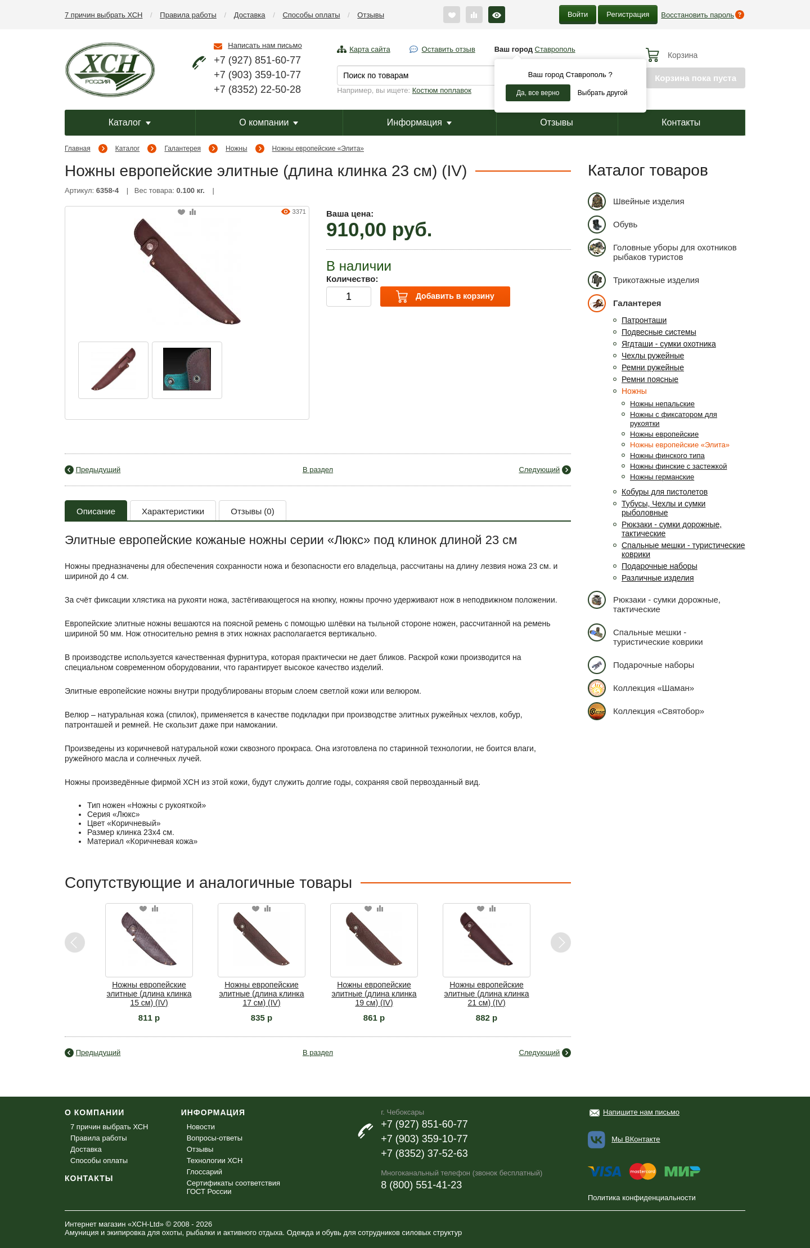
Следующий (539, 469)
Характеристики (173, 511)
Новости (201, 1127)
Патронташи (644, 320)
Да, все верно (538, 93)
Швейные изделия (636, 201)
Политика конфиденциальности (642, 1197)
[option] (113, 370)
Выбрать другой (603, 93)
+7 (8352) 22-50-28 (257, 89)
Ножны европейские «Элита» (318, 148)
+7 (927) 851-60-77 (257, 60)
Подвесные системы (659, 331)
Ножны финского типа (667, 455)
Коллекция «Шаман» (641, 688)
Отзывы (370, 15)
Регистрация (627, 14)
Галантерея (182, 148)
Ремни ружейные (653, 367)
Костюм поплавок (441, 90)
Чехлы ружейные (653, 355)
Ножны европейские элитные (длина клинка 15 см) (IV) (148, 993)
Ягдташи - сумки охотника (669, 343)
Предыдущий (98, 469)
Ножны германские (662, 477)
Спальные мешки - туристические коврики (645, 635)
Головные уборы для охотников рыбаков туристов (662, 250)
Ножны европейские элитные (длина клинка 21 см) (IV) (486, 993)
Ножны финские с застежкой (678, 466)
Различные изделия (658, 577)
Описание (95, 511)
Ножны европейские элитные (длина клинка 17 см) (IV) (261, 993)
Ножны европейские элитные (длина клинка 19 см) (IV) (373, 993)
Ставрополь (555, 49)
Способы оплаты (311, 15)
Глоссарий (204, 1172)
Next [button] (560, 942)
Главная (78, 148)
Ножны (236, 148)
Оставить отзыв (448, 49)
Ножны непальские (662, 403)
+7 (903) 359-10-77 (257, 74)
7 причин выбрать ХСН (103, 15)
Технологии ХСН (215, 1160)
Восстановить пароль (697, 15)
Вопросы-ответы (214, 1138)
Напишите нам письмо (641, 1112)
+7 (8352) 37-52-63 (424, 1153)
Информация (419, 122)
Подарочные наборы (660, 566)
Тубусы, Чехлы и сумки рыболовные (663, 508)
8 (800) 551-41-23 (421, 1185)
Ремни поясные (650, 379)
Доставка (250, 15)
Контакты (681, 122)
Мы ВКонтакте (635, 1139)
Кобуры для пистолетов (665, 491)
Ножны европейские (664, 434)
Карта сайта (369, 49)
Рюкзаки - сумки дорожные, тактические (654, 602)
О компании (268, 122)
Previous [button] (75, 942)
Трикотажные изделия (643, 280)
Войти (578, 14)
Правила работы (188, 15)
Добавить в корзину (445, 296)
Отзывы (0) (252, 511)
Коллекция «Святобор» (646, 711)
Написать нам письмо (265, 45)
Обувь (612, 224)
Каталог (130, 122)
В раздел (318, 469)
